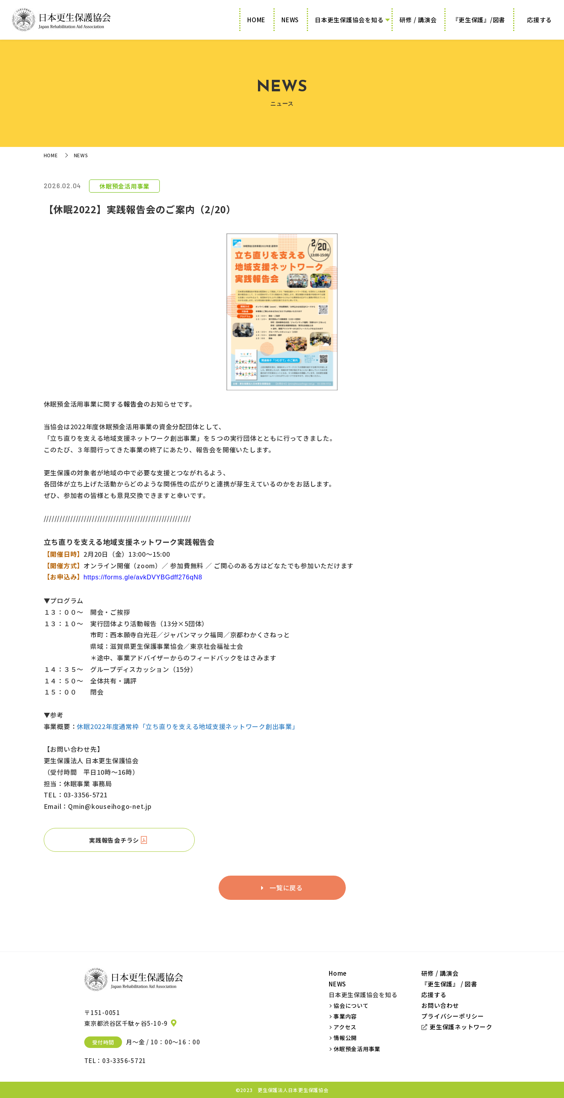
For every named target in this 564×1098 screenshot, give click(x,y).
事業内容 (345, 1016)
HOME (256, 19)
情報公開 (345, 1038)
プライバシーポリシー (452, 1016)
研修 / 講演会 (417, 19)
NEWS (290, 19)
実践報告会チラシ (119, 840)
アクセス (345, 1027)
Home (338, 973)
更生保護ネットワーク (456, 1027)
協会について (351, 1005)
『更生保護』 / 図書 (449, 984)
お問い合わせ (440, 1005)
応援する (539, 19)
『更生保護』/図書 (478, 19)
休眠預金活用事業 (356, 1049)
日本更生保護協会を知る (349, 19)
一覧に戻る (282, 887)
